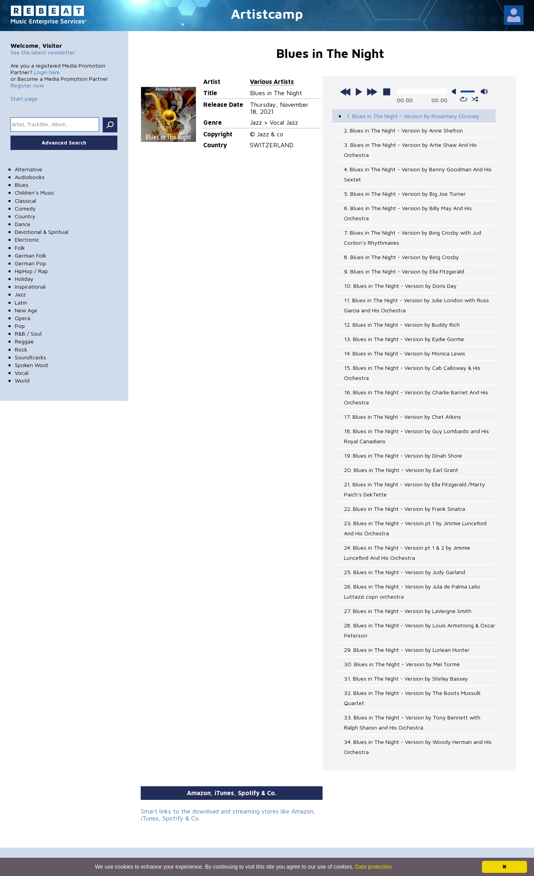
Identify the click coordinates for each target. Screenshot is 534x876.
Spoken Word (31, 365)
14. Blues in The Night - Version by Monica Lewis (404, 353)
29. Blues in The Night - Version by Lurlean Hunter (406, 649)
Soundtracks (30, 357)
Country (25, 216)
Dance (22, 224)
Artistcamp (267, 13)
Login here (47, 72)
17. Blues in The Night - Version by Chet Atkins (402, 416)
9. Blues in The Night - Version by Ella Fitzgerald (404, 271)
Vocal (21, 372)
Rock (21, 349)
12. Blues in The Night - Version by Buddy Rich (402, 324)
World (22, 380)
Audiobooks (30, 177)
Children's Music (34, 192)
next (371, 91)
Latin (21, 302)
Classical (25, 200)
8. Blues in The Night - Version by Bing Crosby (401, 257)
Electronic (27, 239)
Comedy (25, 208)
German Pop (30, 263)
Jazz (20, 294)
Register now (27, 85)
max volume (484, 91)
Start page (23, 98)
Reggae (24, 341)
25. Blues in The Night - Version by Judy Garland (404, 572)
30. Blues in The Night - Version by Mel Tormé (402, 664)
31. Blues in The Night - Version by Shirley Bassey (406, 678)
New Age (26, 310)
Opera (22, 318)
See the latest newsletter (42, 52)
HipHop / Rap (31, 271)
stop (386, 91)
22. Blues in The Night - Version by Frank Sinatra (404, 508)
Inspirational (30, 286)
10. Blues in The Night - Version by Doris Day (400, 285)
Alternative (28, 169)
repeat (463, 99)
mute (455, 91)
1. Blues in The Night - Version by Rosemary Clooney (413, 116)
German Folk (30, 255)
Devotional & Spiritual (41, 231)
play (358, 91)
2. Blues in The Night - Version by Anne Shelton (403, 130)
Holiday (24, 278)
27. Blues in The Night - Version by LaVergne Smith (407, 611)
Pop (20, 325)
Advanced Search (64, 142)
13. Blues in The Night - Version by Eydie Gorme (404, 339)
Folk (20, 247)
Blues (21, 184)
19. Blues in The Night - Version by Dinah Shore (403, 455)
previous (345, 91)
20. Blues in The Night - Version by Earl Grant (401, 470)
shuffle (475, 99)
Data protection (373, 867)
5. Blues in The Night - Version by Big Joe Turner (405, 193)
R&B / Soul (28, 333)
